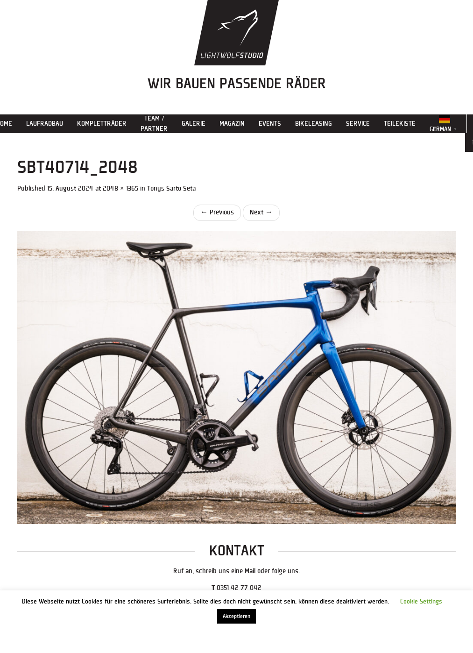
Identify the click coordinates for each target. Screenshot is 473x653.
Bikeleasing (313, 123)
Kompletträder (102, 123)
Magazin (232, 123)
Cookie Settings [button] (421, 601)
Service (358, 123)
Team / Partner (154, 123)
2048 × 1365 (120, 188)
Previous (217, 212)
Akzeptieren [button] (236, 616)
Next (261, 212)
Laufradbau (44, 123)
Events (270, 123)
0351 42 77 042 (239, 587)
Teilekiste (400, 123)
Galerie (193, 123)
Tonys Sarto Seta (171, 188)
